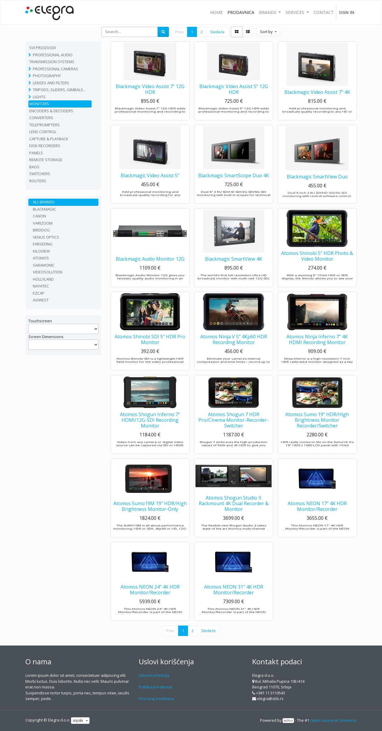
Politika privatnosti (155, 687)
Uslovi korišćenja (154, 675)
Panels (36, 152)
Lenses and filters (51, 82)
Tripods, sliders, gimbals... (59, 89)
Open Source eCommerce (333, 720)
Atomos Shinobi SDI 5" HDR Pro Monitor (150, 351)
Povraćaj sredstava (156, 698)
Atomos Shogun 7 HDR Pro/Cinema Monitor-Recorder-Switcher (233, 432)
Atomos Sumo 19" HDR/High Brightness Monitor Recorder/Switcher (317, 432)
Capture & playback (48, 138)
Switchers (39, 173)
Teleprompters (44, 124)
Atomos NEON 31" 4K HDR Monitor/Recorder (233, 601)
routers (37, 180)
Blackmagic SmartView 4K (233, 270)
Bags (34, 166)
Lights (39, 96)
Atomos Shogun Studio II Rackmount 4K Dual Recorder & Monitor (234, 515)
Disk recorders (44, 145)
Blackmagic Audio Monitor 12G (150, 270)
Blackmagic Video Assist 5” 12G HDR (233, 101)
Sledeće (217, 32)
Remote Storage (45, 159)
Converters (41, 117)
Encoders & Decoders (51, 110)
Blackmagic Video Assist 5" (150, 187)
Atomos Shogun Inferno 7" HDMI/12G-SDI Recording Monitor (150, 432)
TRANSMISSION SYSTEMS (51, 61)
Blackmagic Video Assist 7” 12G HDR (150, 101)
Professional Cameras (55, 68)
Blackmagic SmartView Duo (317, 187)
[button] (268, 32)
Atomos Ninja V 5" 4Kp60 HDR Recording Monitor (233, 351)
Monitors (39, 103)
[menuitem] (216, 12)
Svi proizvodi (42, 47)
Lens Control (42, 131)
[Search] (163, 32)
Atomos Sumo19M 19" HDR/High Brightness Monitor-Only (150, 518)
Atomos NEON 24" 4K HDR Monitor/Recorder (150, 601)
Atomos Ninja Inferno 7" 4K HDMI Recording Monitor (317, 351)
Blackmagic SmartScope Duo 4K (233, 187)
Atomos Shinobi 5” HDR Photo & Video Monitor (317, 268)
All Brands (44, 202)
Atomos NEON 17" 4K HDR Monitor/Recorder (317, 518)
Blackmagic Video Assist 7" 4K (317, 104)
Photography (47, 75)
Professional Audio (53, 54)
